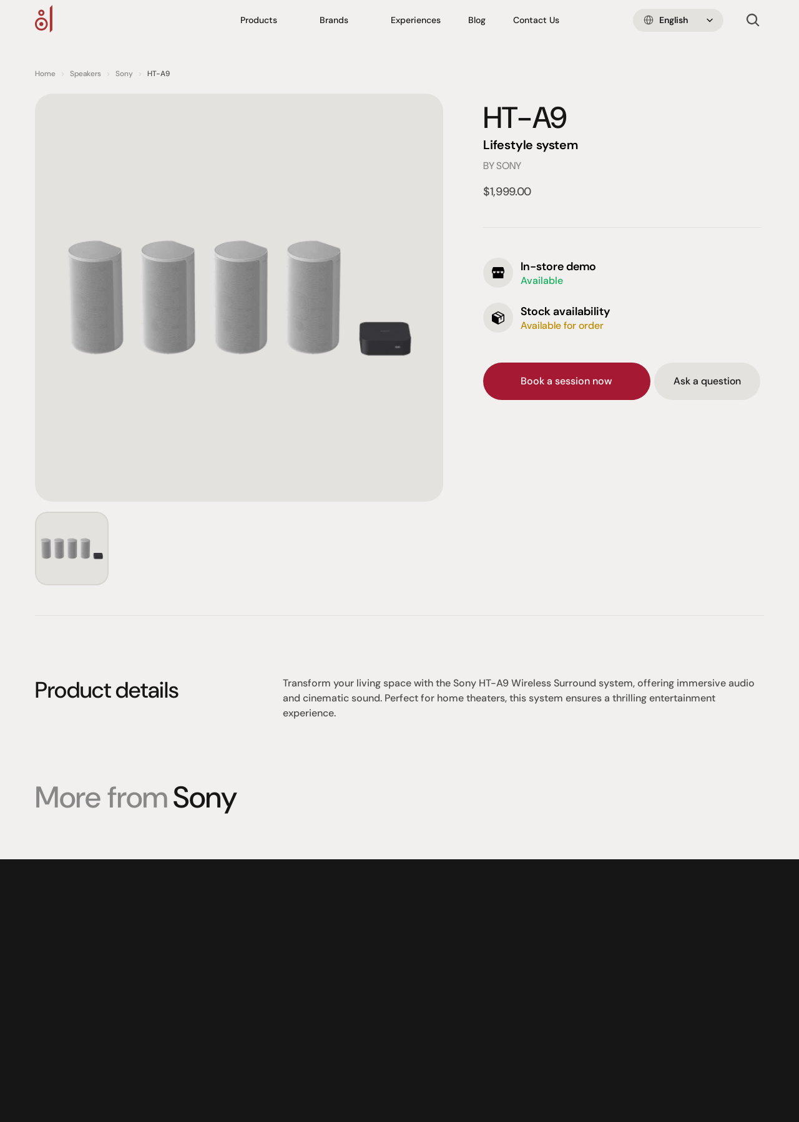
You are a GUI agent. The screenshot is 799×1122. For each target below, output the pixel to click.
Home (45, 74)
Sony (124, 74)
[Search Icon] (752, 20)
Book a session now (566, 381)
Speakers (85, 74)
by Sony (502, 165)
